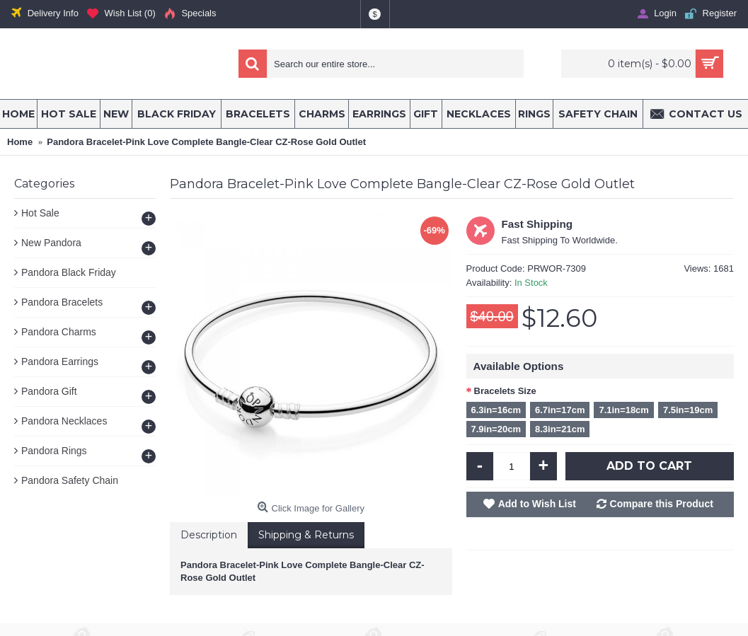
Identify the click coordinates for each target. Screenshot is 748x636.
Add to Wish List (537, 503)
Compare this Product (661, 503)
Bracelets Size (505, 391)
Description (208, 534)
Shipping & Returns (306, 534)
